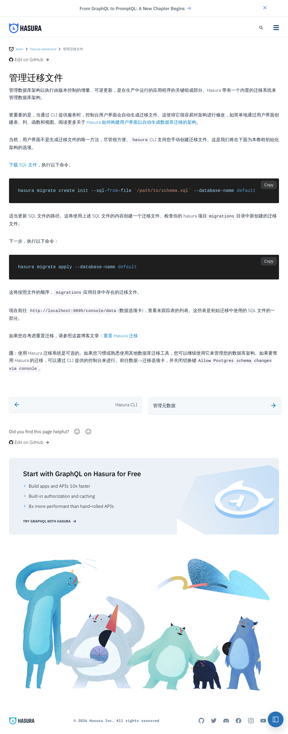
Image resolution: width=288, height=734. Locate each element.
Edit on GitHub (29, 59)
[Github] (201, 715)
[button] (265, 8)
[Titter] (213, 715)
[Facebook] (238, 715)
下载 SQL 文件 (23, 164)
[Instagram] (251, 715)
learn (19, 49)
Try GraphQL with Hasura (50, 515)
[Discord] (226, 715)
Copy (268, 184)
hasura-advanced (43, 49)
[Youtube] (263, 715)
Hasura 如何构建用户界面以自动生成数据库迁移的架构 (141, 122)
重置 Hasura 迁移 (121, 333)
